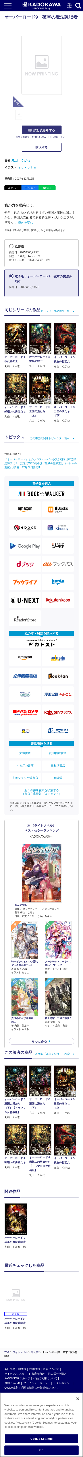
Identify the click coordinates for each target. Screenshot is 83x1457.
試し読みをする (41, 130)
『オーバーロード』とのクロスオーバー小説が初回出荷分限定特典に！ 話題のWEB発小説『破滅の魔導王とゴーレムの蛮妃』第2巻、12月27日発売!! (40, 463)
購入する (41, 147)
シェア (31, 187)
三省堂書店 (58, 765)
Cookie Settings (41, 1439)
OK (41, 1450)
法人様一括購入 (57, 1373)
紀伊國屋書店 (58, 753)
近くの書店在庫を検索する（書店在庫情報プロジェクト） (41, 792)
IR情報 (22, 1369)
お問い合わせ (12, 1383)
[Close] (78, 1399)
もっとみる (39, 1041)
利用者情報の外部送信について (39, 1387)
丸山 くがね (21, 160)
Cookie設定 (11, 1387)
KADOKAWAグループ (17, 1378)
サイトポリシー (62, 1383)
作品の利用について (45, 1378)
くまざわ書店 (25, 765)
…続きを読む (24, 222)
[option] (16, 1226)
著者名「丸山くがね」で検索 (52, 1053)
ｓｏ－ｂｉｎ (27, 167)
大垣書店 (25, 753)
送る (48, 187)
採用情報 (34, 1369)
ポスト (14, 187)
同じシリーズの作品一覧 (55, 311)
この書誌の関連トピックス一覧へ (50, 438)
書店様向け (38, 1373)
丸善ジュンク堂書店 (25, 778)
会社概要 (9, 1369)
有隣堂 (58, 778)
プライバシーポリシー (36, 1383)
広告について (51, 1369)
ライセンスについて (16, 1373)
